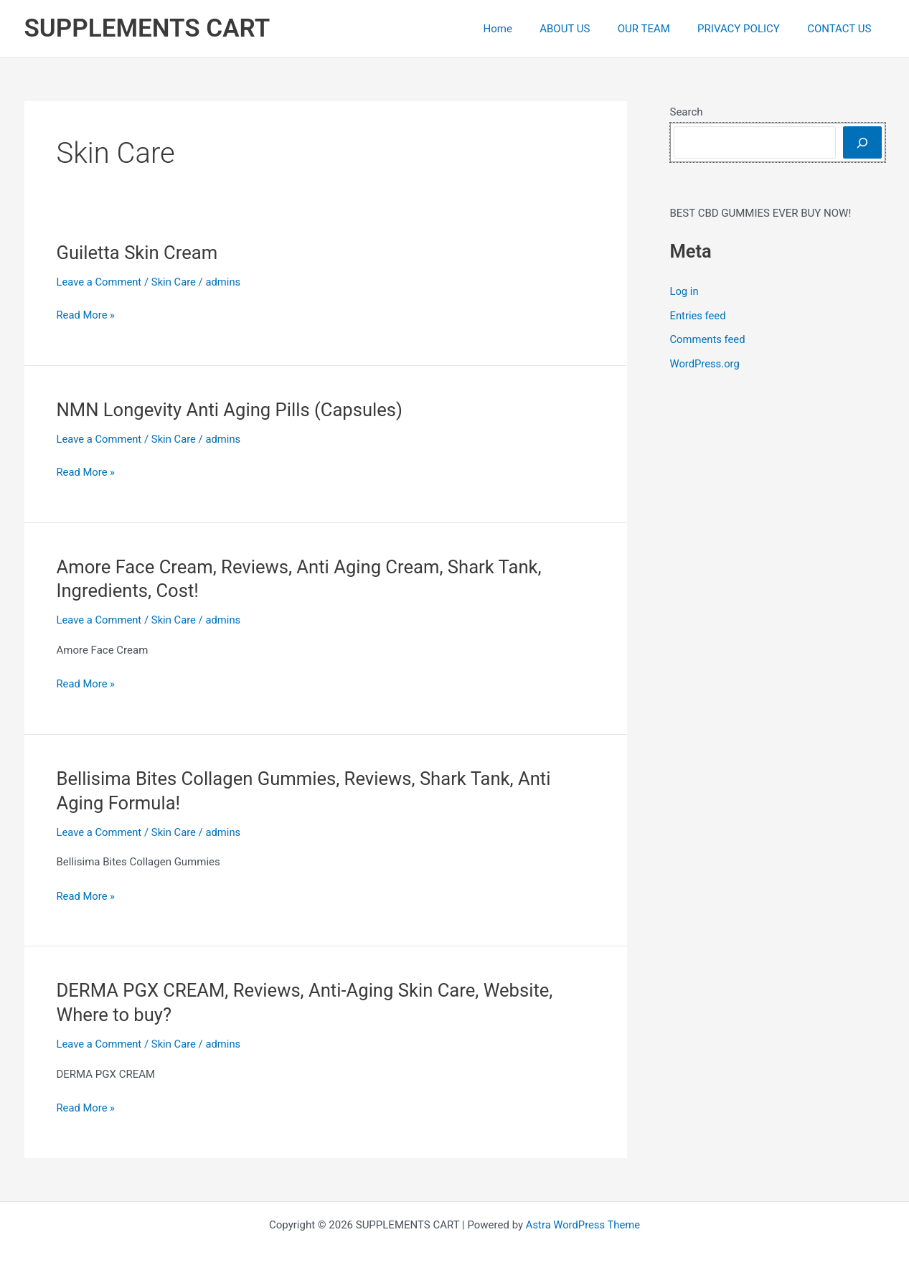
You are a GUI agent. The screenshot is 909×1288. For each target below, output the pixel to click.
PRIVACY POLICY (748, 28)
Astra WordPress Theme (583, 1224)
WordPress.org (705, 363)
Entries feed (698, 315)
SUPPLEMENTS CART (147, 28)
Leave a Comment (100, 282)
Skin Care (175, 282)
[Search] (862, 142)
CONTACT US (842, 28)
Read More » (86, 315)
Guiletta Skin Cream (138, 252)
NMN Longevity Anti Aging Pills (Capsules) (232, 409)
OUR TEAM (659, 28)
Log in (685, 291)
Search (686, 111)
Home (524, 28)
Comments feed (708, 339)
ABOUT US (585, 28)
